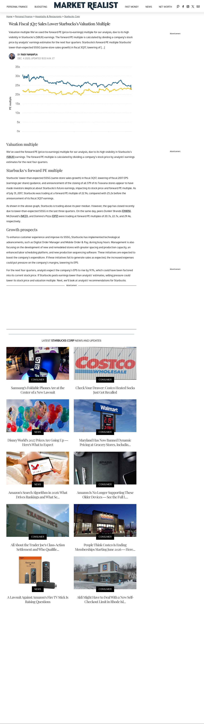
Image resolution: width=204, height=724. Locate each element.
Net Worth (165, 6)
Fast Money (131, 6)
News (149, 6)
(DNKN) (126, 211)
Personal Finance (17, 6)
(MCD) (24, 216)
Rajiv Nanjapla (29, 54)
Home (9, 16)
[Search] (178, 6)
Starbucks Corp (72, 16)
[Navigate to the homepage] (86, 6)
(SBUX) (10, 157)
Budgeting (41, 6)
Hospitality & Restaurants (48, 16)
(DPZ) (55, 216)
